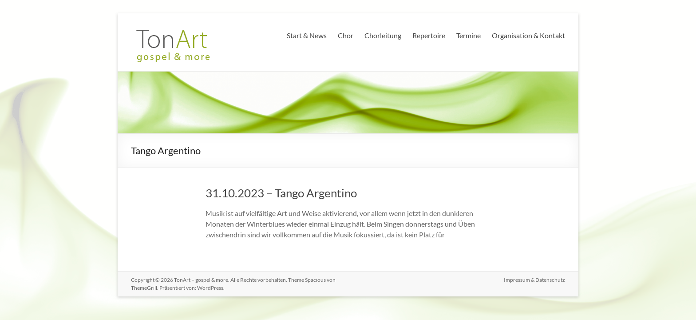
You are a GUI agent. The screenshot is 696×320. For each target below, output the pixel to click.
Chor (345, 35)
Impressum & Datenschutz (534, 279)
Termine (468, 35)
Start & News (307, 35)
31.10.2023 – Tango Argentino (281, 193)
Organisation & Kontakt (528, 35)
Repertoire (428, 35)
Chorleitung (382, 35)
